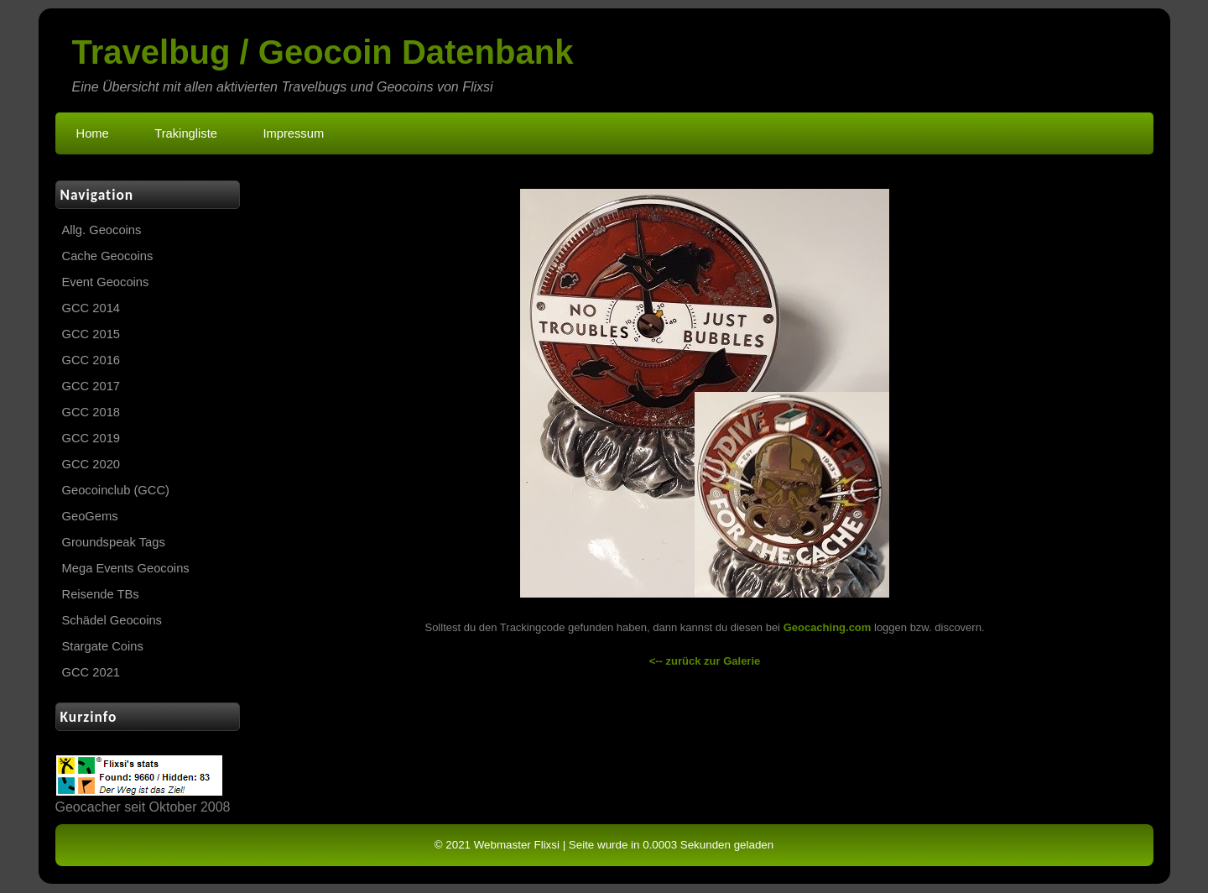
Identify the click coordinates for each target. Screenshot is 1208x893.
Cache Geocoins (108, 256)
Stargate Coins (102, 646)
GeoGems (90, 516)
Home (92, 133)
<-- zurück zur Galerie (705, 661)
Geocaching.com (828, 627)
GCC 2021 (91, 672)
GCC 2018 (91, 412)
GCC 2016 (91, 360)
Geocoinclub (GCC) (115, 490)
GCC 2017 (91, 386)
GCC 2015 (91, 334)
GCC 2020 (91, 464)
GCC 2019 (91, 438)
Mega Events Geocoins (126, 568)
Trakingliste (185, 133)
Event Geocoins (105, 282)
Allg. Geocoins (102, 230)
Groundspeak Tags (113, 542)
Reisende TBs (100, 594)
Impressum (293, 133)
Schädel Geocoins (112, 620)
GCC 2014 (91, 308)
